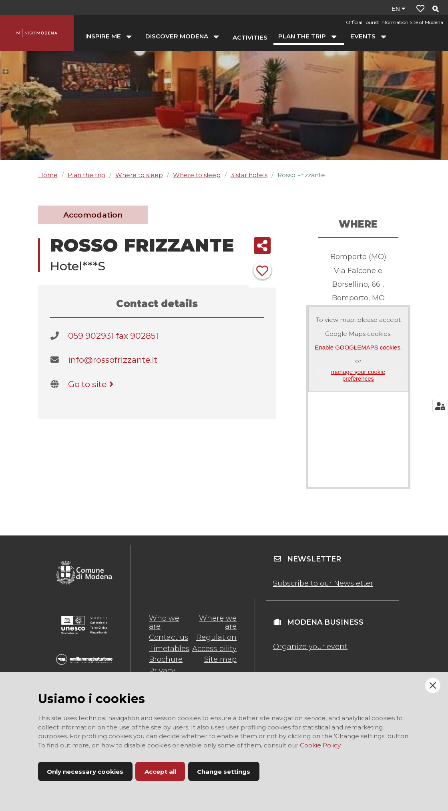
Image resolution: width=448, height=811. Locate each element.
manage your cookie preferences (358, 375)
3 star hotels (249, 175)
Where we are (218, 622)
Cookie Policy (320, 745)
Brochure (166, 659)
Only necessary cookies (85, 771)
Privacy (162, 670)
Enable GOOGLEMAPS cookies (357, 347)
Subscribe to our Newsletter (323, 583)
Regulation (216, 637)
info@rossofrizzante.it (112, 360)
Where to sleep (139, 175)
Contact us (168, 637)
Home (48, 175)
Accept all (160, 771)
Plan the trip (86, 175)
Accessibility (214, 648)
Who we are (164, 622)
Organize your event (310, 646)
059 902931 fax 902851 (113, 336)
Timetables (169, 648)
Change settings (223, 771)
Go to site (92, 384)
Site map (220, 659)
